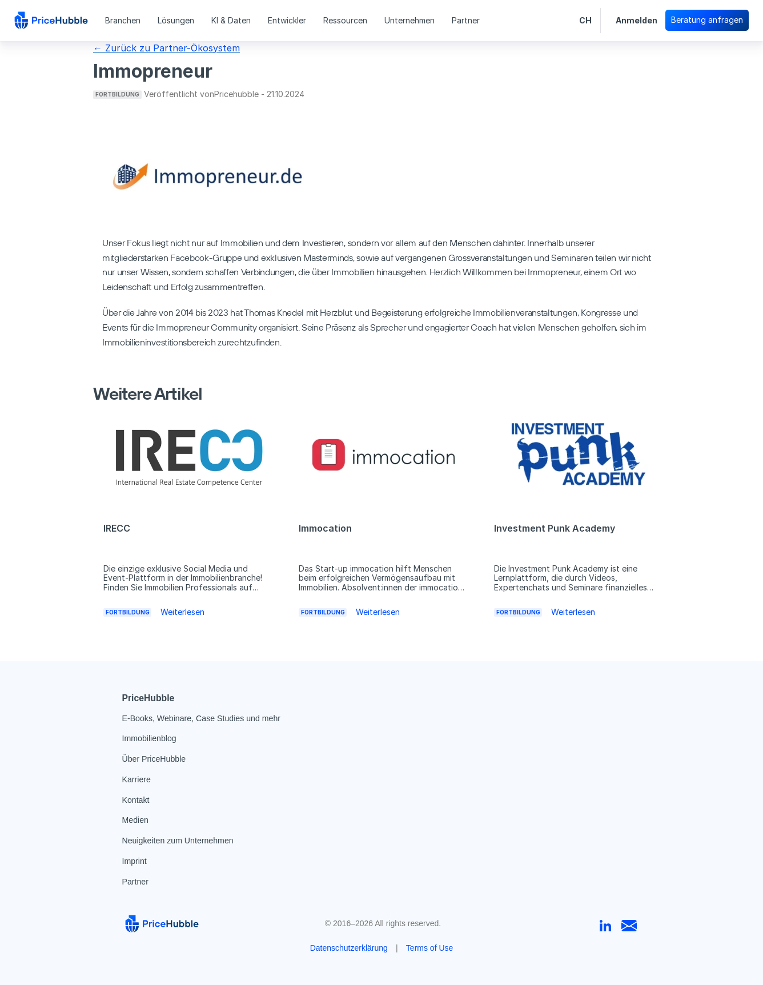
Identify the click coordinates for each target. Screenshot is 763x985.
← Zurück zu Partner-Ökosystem (166, 48)
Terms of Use (429, 947)
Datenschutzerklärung (349, 947)
